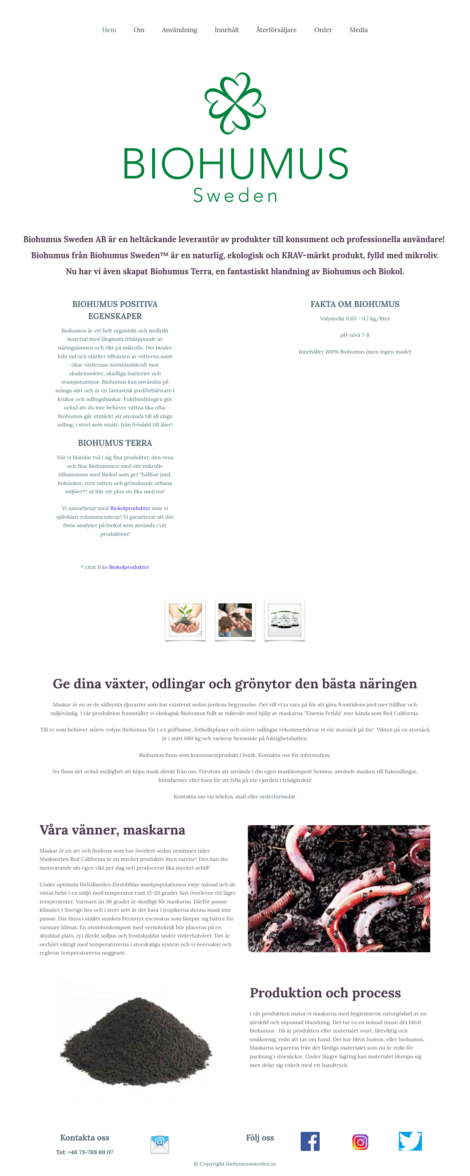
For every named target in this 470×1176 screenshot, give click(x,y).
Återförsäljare (276, 30)
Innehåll (227, 30)
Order (323, 30)
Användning (179, 30)
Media (359, 30)
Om (139, 30)
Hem (109, 30)
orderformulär (277, 796)
